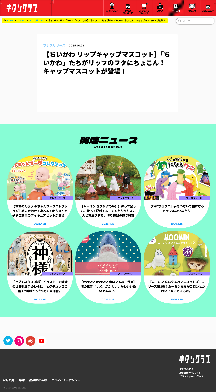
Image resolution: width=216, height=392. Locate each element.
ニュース (21, 20)
